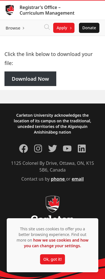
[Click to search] (47, 28)
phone (58, 179)
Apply (62, 27)
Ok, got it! (52, 259)
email (78, 179)
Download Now (30, 78)
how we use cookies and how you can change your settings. (56, 242)
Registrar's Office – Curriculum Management (47, 10)
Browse (13, 28)
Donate (89, 27)
